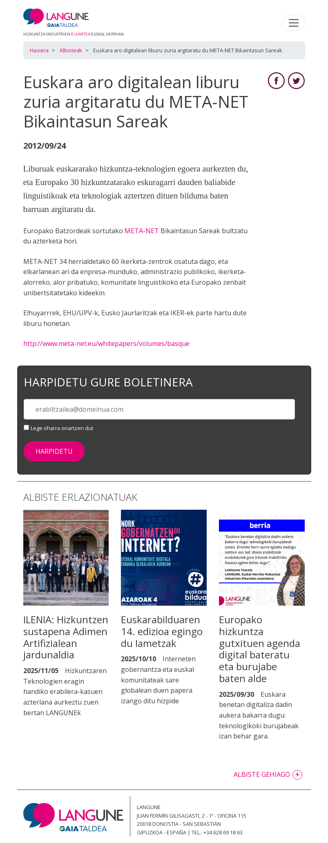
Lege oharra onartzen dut (62, 428)
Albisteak (71, 50)
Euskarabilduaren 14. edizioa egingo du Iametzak (162, 631)
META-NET (142, 230)
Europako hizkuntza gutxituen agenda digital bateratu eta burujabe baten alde (259, 649)
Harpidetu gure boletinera (108, 382)
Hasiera (39, 50)
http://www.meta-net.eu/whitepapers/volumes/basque (106, 343)
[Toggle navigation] (293, 23)
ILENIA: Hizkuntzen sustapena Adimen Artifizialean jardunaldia (65, 637)
